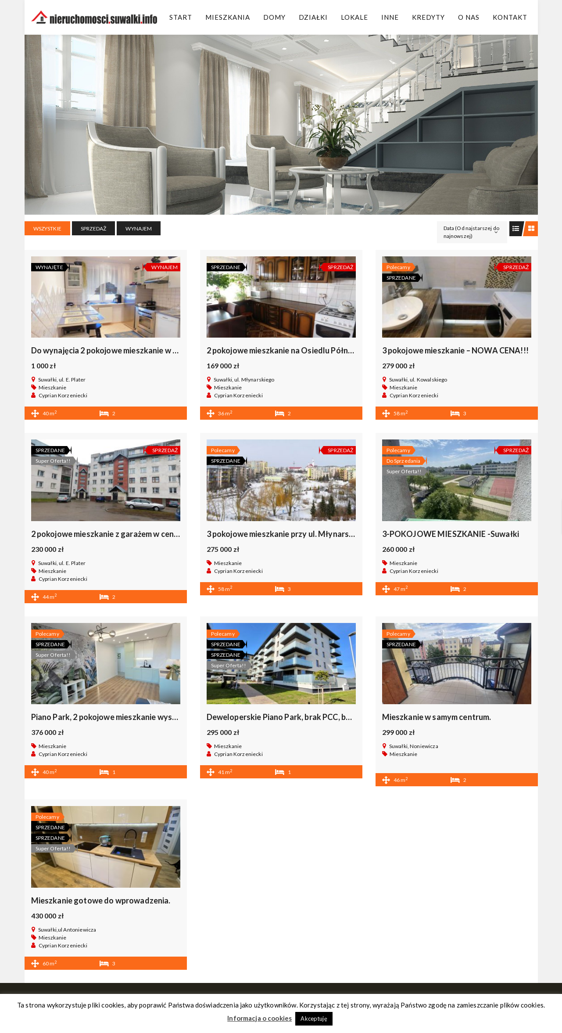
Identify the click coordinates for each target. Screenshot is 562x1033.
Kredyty (428, 17)
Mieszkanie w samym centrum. (436, 717)
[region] (281, 125)
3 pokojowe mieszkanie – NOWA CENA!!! (455, 350)
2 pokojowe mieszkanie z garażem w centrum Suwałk (125, 534)
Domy (274, 17)
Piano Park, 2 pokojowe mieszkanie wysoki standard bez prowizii (146, 717)
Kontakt (510, 17)
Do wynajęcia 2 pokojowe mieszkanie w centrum (117, 350)
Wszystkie (47, 228)
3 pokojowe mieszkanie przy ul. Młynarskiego (288, 534)
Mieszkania (227, 17)
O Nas (469, 17)
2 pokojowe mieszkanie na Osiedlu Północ (282, 350)
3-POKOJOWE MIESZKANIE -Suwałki (450, 534)
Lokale (354, 17)
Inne (390, 17)
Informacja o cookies (259, 1018)
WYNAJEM (138, 228)
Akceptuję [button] (314, 1018)
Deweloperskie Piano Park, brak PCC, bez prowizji (295, 717)
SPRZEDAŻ (93, 228)
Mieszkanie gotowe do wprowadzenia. (101, 900)
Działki (313, 17)
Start (180, 17)
